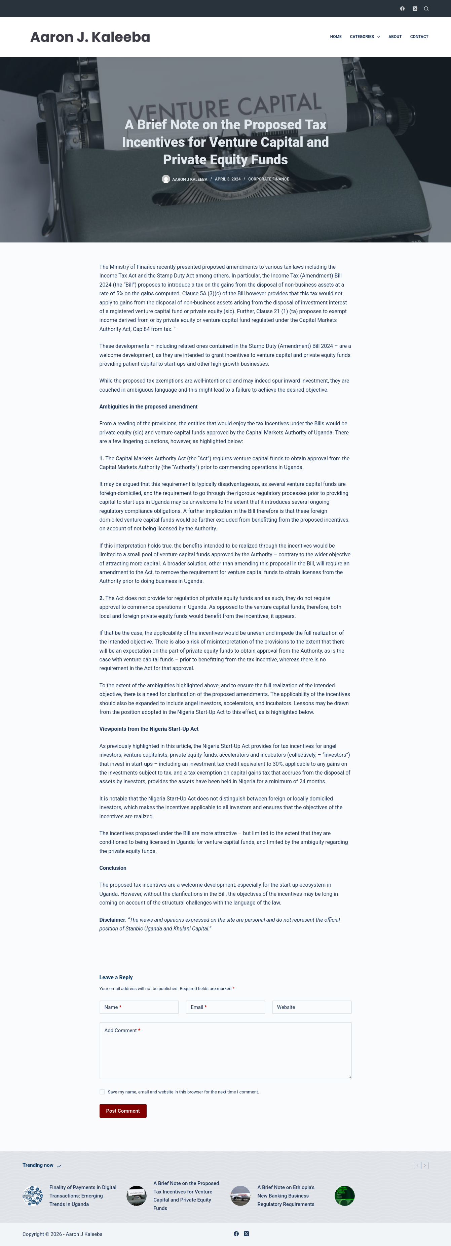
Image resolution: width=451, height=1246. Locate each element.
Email (199, 1007)
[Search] (426, 8)
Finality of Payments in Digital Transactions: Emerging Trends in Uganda (82, 1195)
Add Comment (123, 1030)
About (395, 36)
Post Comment (123, 1111)
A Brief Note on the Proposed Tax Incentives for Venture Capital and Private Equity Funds (186, 1195)
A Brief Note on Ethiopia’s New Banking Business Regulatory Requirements (285, 1195)
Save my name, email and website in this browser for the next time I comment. (183, 1091)
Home (336, 36)
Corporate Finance (268, 179)
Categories (366, 37)
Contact (419, 36)
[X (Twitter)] (415, 8)
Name (113, 1007)
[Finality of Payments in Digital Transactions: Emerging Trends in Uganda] (33, 1196)
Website (286, 1007)
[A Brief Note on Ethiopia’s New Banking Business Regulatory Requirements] (240, 1196)
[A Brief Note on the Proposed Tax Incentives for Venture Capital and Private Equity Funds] (136, 1196)
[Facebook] (402, 8)
